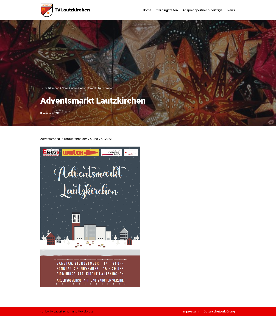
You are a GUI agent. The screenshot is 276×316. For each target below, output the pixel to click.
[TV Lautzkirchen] (65, 10)
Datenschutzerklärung (219, 311)
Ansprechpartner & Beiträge (202, 10)
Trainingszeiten (167, 10)
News (231, 10)
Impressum (191, 311)
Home (147, 10)
